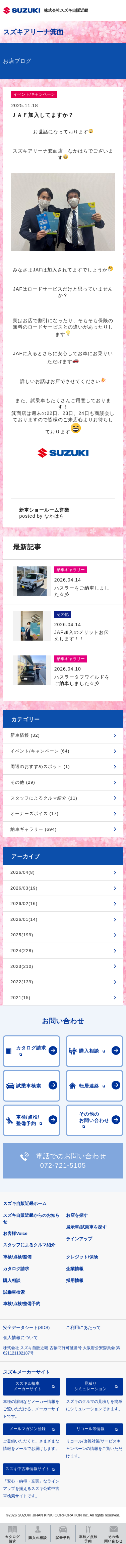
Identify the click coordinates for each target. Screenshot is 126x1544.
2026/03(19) (24, 888)
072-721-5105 (63, 1165)
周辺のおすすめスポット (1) (40, 766)
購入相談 (11, 1280)
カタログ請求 (16, 1268)
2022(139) (21, 981)
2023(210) (21, 966)
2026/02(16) (24, 903)
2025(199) (21, 934)
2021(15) (20, 997)
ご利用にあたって (83, 1327)
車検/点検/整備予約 (21, 1303)
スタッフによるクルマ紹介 (29, 1244)
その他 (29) (22, 782)
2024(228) (21, 950)
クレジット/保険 (82, 1256)
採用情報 (74, 1280)
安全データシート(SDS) (26, 1327)
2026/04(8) (22, 872)
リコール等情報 (90, 1428)
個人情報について (20, 1337)
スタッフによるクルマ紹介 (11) (43, 798)
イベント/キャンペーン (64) (39, 751)
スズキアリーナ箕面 (33, 32)
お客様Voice (15, 1233)
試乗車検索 (14, 1292)
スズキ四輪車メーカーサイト (27, 1386)
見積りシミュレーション (90, 1386)
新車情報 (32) (25, 735)
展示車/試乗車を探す (86, 1227)
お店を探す (77, 1215)
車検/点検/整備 (17, 1256)
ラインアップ (79, 1238)
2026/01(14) (24, 919)
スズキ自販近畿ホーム (25, 1203)
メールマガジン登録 (27, 1428)
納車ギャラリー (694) (33, 829)
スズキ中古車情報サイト (27, 1468)
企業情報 (74, 1268)
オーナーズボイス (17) (34, 813)
